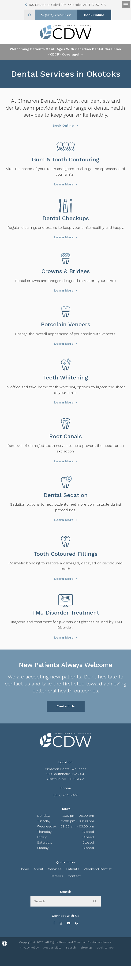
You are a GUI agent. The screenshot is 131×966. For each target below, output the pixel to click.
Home (24, 869)
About (38, 869)
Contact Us (65, 706)
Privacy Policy (29, 947)
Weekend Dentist (98, 869)
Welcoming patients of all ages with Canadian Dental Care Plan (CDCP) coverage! (65, 51)
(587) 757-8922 (65, 795)
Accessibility (52, 947)
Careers (56, 876)
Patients (72, 869)
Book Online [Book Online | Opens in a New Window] (94, 15)
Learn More (64, 184)
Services (55, 869)
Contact (74, 876)
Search (71, 947)
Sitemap (86, 947)
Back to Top (105, 947)
